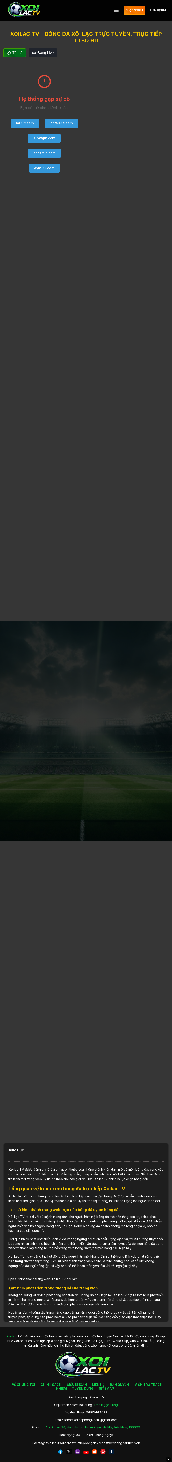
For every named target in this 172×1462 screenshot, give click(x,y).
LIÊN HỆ (98, 1385)
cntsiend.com (61, 123)
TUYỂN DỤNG (83, 1388)
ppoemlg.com (44, 153)
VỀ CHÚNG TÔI (23, 1385)
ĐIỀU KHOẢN (77, 1385)
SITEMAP (106, 1388)
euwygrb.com (44, 138)
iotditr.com (25, 123)
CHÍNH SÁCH (51, 1385)
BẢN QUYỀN (119, 1385)
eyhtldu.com (44, 168)
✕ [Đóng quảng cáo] (168, 1459)
